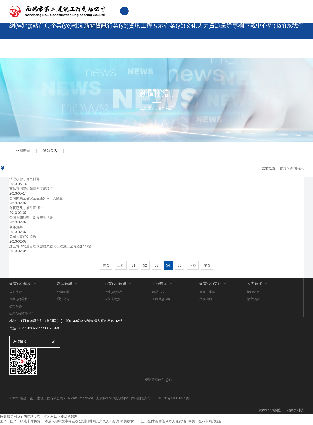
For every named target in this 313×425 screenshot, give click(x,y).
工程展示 (148, 31)
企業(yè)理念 (18, 300)
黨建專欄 (231, 31)
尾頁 (207, 267)
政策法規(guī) (113, 300)
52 (145, 267)
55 (180, 267)
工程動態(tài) (161, 300)
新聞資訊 (91, 31)
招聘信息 (253, 293)
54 (168, 267)
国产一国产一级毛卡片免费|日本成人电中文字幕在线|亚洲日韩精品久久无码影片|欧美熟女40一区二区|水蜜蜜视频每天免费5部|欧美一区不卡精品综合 (111, 423)
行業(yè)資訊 (120, 31)
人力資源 (206, 31)
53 (157, 267)
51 (133, 267)
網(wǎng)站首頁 (27, 31)
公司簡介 (15, 293)
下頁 (192, 267)
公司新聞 (24, 152)
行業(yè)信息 (113, 293)
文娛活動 (205, 300)
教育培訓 (253, 300)
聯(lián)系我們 (287, 31)
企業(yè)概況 (62, 31)
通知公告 (52, 152)
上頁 (120, 267)
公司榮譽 (15, 307)
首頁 (283, 170)
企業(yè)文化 (177, 31)
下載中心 (257, 31)
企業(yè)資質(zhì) (21, 315)
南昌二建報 (207, 293)
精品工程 (158, 293)
